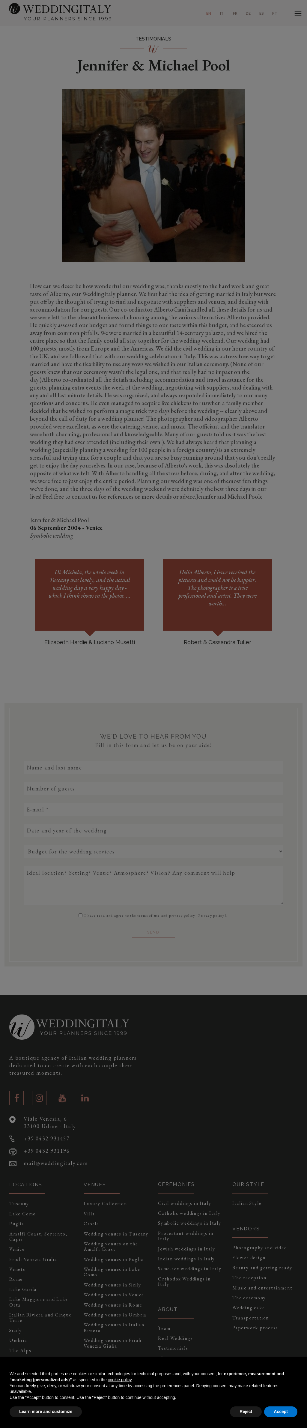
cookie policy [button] (120, 1379)
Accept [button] (281, 1411)
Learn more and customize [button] (45, 1411)
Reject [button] (246, 1411)
